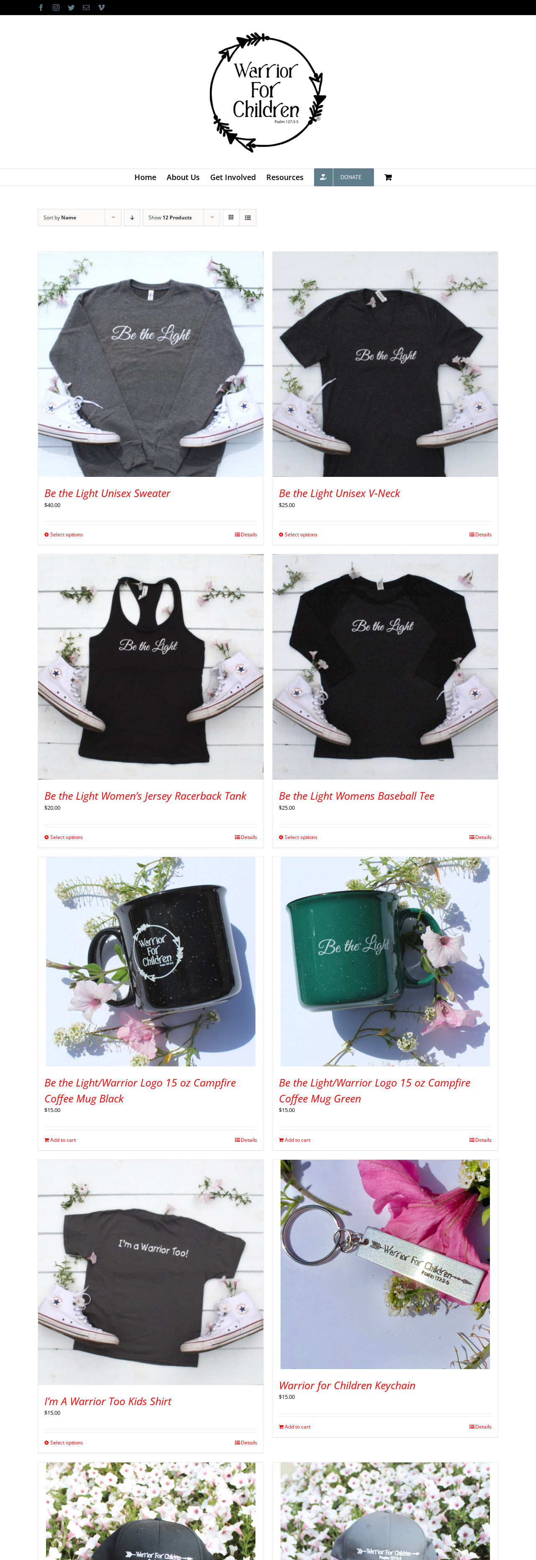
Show (170, 217)
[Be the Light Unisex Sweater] (150, 364)
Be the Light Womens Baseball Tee (356, 795)
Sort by (60, 217)
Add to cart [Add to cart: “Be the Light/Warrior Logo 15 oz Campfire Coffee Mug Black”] (63, 1139)
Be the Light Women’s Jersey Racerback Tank (145, 795)
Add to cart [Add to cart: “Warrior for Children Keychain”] (297, 1426)
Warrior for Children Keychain (347, 1385)
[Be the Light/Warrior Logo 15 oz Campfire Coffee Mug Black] (150, 961)
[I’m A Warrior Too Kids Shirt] (150, 1272)
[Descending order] (132, 217)
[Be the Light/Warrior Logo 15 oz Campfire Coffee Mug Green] (385, 961)
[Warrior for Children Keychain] (385, 1264)
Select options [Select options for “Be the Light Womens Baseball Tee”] (301, 837)
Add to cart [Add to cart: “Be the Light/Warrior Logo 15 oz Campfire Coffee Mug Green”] (297, 1139)
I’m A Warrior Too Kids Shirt (107, 1401)
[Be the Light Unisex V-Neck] (385, 364)
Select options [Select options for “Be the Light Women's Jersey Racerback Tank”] (66, 837)
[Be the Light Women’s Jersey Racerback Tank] (150, 667)
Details (249, 534)
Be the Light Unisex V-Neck (339, 493)
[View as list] (248, 217)
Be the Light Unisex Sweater (107, 493)
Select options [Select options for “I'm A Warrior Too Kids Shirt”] (66, 1442)
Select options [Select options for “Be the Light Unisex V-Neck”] (301, 534)
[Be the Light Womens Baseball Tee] (385, 667)
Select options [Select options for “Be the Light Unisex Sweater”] (66, 534)
